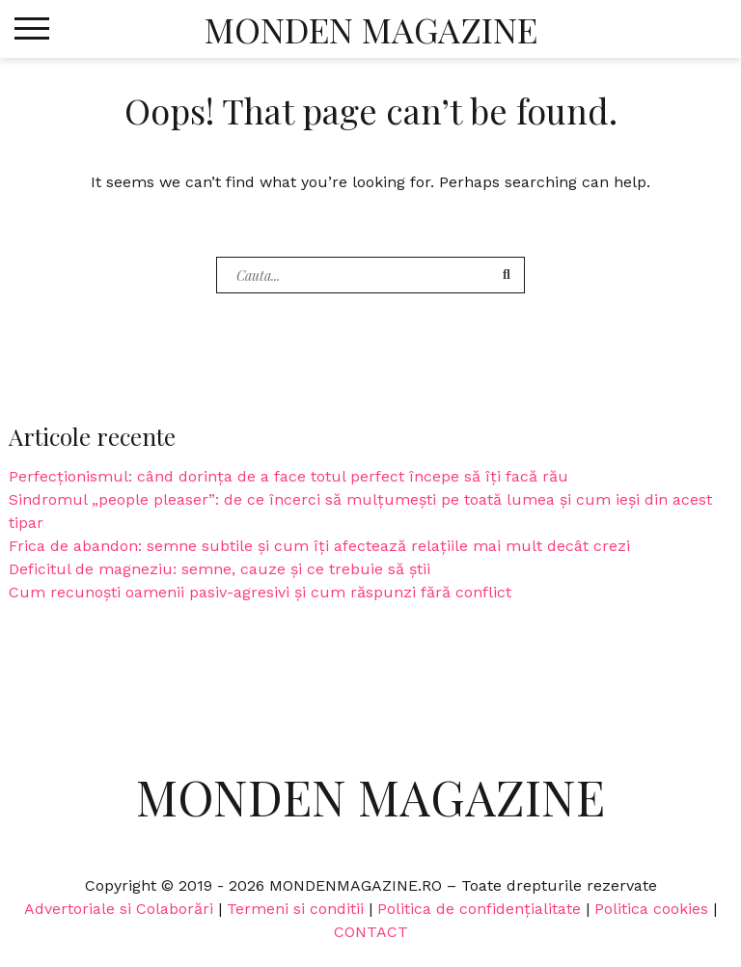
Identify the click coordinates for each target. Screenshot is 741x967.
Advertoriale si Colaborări (118, 908)
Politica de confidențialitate (479, 908)
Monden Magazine (371, 29)
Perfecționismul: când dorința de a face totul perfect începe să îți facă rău (288, 476)
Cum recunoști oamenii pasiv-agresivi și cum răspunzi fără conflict (260, 592)
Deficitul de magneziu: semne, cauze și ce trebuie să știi (219, 569)
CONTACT (371, 932)
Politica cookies (651, 908)
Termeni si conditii (295, 908)
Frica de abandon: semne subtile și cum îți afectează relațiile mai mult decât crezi (319, 546)
